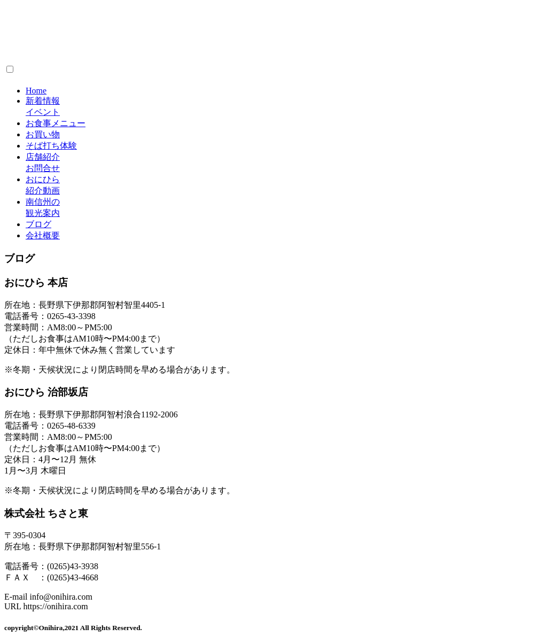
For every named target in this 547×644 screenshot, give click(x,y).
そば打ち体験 (51, 145)
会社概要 (43, 235)
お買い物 (43, 134)
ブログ (38, 224)
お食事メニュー (55, 123)
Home (36, 90)
